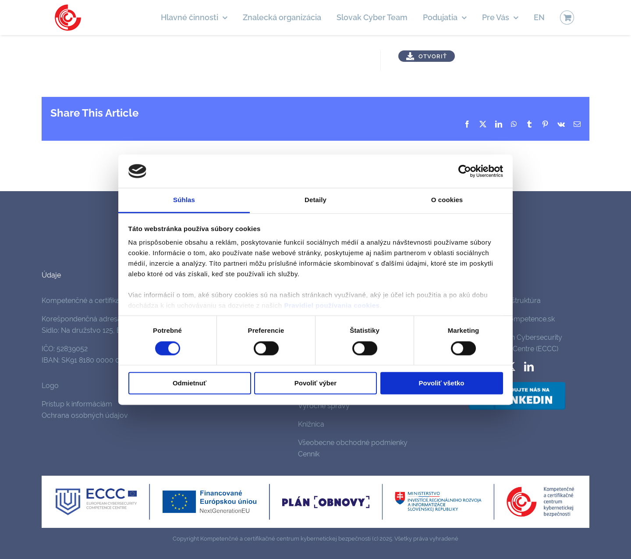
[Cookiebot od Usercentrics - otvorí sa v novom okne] (464, 171)
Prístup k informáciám (77, 404)
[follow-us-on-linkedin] (517, 383)
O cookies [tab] (447, 200)
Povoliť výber (315, 383)
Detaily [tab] (315, 200)
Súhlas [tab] (184, 200)
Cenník (308, 454)
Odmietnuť (189, 383)
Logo (50, 385)
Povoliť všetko (441, 383)
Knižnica (311, 424)
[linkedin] (529, 366)
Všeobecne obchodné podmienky (353, 442)
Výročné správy (324, 406)
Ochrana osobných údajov (85, 415)
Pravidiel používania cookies (331, 306)
